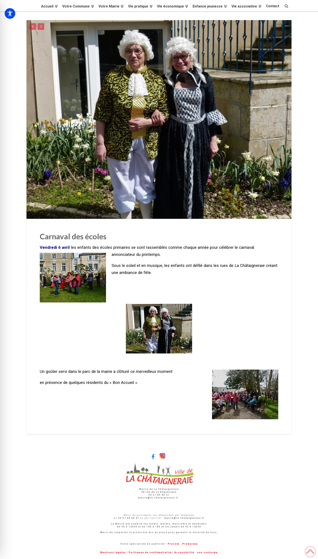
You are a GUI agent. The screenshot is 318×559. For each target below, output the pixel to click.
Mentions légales (113, 552)
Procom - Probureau (183, 544)
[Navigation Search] (286, 5)
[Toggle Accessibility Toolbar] (10, 13)
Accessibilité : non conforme (196, 552)
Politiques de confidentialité (150, 552)
